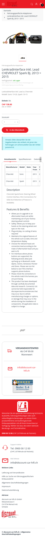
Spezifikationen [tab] (25, 159)
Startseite (7, 10)
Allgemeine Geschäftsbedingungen (15, 483)
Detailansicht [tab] (10, 159)
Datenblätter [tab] (39, 159)
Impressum (6, 486)
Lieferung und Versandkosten (13, 473)
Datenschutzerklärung (10, 490)
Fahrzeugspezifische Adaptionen (19, 13)
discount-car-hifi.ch (11, 532)
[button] (31, 4)
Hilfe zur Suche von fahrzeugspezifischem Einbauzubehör (18, 477)
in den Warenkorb (15, 130)
